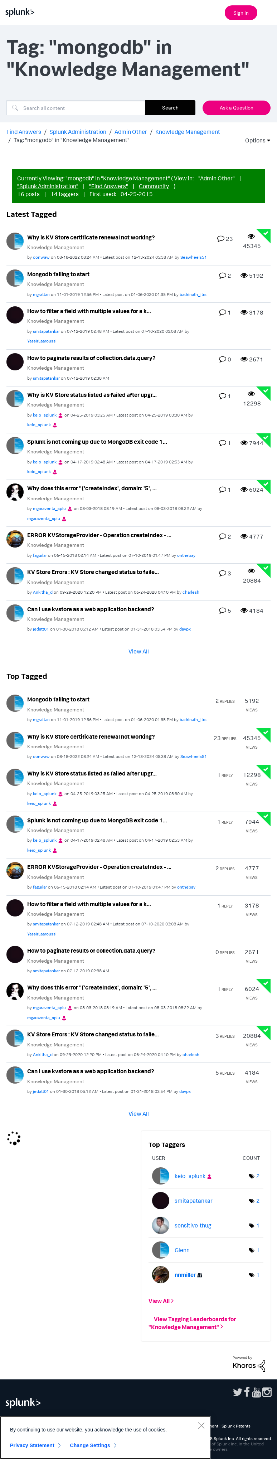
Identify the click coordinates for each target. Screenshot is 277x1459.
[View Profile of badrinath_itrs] (193, 294)
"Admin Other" (216, 178)
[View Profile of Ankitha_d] (43, 592)
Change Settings (90, 1445)
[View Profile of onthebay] (186, 555)
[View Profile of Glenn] (182, 1250)
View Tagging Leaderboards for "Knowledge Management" (192, 1322)
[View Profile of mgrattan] (41, 294)
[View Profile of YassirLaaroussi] (42, 341)
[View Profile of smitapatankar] (46, 331)
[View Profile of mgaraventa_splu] (49, 508)
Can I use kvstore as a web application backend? (90, 609)
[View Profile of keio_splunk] (45, 415)
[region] (105, 1437)
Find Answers (23, 131)
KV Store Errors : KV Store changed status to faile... (93, 571)
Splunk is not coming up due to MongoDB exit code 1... (97, 441)
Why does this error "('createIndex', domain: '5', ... (92, 488)
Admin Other (131, 131)
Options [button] (253, 140)
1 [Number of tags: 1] (258, 1225)
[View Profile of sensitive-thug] (193, 1225)
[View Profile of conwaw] (41, 257)
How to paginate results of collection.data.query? (91, 357)
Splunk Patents (236, 1426)
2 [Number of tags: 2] (258, 1176)
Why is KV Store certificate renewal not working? (91, 237)
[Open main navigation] (267, 12)
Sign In (241, 13)
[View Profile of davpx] (185, 629)
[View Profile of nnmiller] (185, 1274)
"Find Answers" (108, 186)
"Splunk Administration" (47, 186)
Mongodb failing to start (58, 274)
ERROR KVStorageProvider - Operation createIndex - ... (99, 535)
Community (154, 186)
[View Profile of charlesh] (191, 592)
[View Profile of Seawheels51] (193, 257)
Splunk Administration (77, 131)
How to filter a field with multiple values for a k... (89, 311)
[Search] (75, 107)
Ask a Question (236, 107)
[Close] (201, 1425)
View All (138, 651)
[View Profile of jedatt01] (41, 629)
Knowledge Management (187, 131)
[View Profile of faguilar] (40, 555)
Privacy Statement (32, 1445)
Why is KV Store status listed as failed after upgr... (92, 394)
